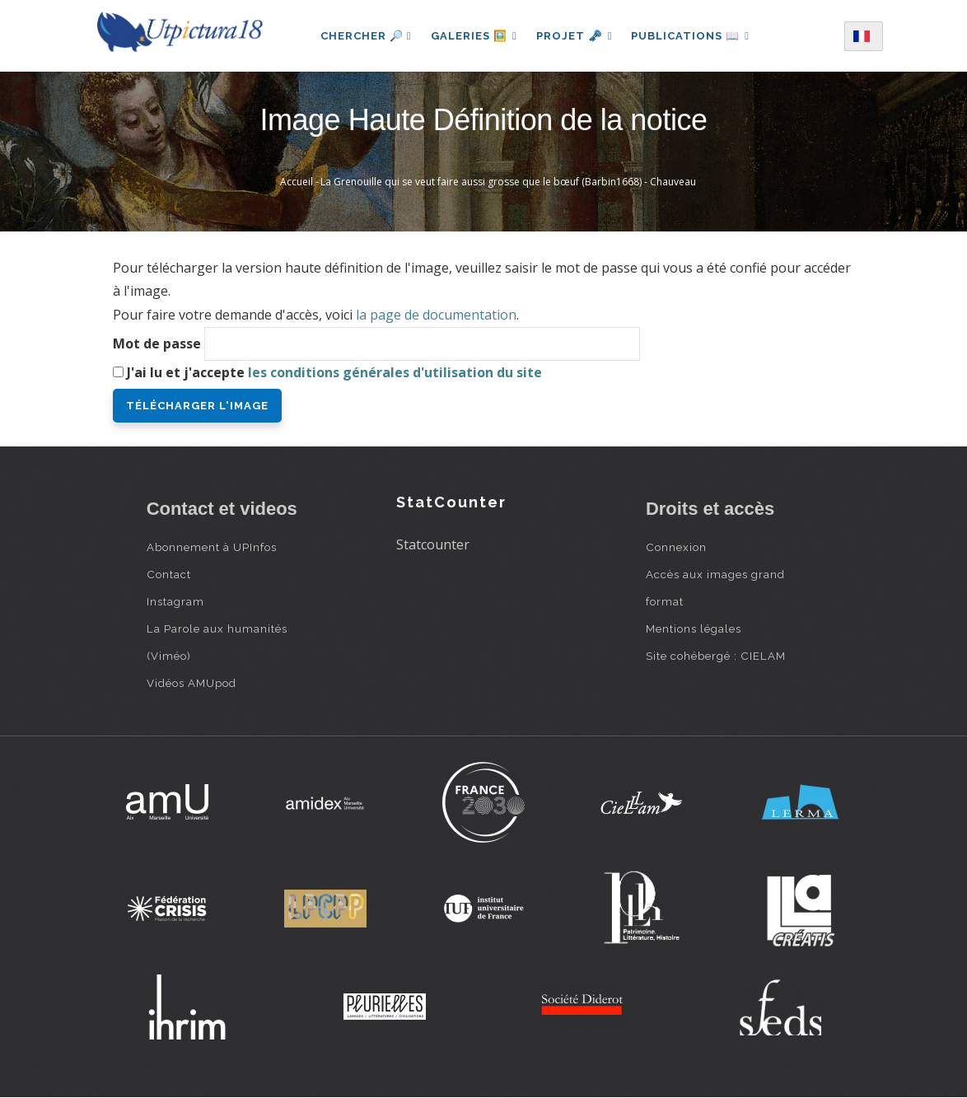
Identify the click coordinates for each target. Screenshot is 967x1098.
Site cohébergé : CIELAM (716, 655)
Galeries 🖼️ (473, 36)
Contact (169, 574)
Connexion (676, 547)
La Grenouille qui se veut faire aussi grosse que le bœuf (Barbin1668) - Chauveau (508, 182)
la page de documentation (436, 315)
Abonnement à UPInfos (212, 547)
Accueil (296, 182)
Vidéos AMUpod (191, 682)
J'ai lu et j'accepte (334, 372)
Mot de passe (157, 343)
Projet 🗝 (574, 36)
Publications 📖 (691, 36)
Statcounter (432, 544)
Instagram (175, 601)
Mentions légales (693, 628)
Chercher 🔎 (364, 36)
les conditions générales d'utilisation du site (395, 372)
